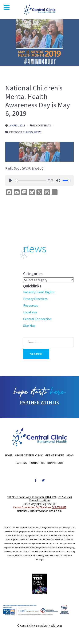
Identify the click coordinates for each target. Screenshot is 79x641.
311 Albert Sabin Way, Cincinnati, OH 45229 (31, 497)
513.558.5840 (65, 497)
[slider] (30, 181)
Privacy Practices (35, 299)
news (34, 248)
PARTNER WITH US (39, 402)
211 (54, 504)
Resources (30, 305)
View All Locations (39, 500)
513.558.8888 (59, 507)
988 (60, 510)
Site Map (29, 325)
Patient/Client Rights (39, 292)
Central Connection (37, 319)
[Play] (10, 180)
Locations (30, 312)
